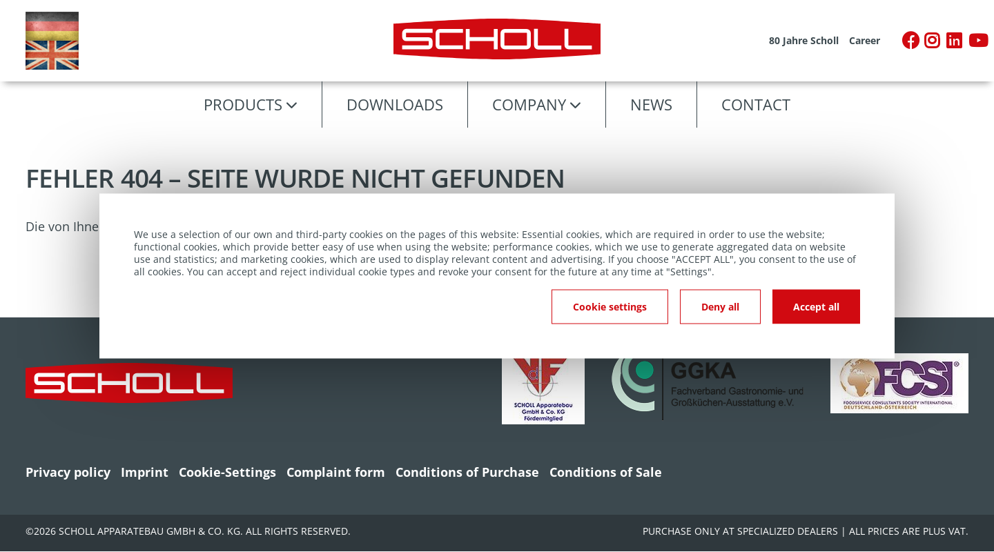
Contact (755, 104)
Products (243, 104)
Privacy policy (68, 472)
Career (864, 40)
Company (529, 104)
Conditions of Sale (605, 472)
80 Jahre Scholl (804, 40)
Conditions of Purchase (467, 472)
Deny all (720, 306)
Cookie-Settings (227, 472)
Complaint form (335, 472)
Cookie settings (610, 306)
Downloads (395, 104)
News (651, 104)
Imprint (144, 472)
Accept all (816, 306)
